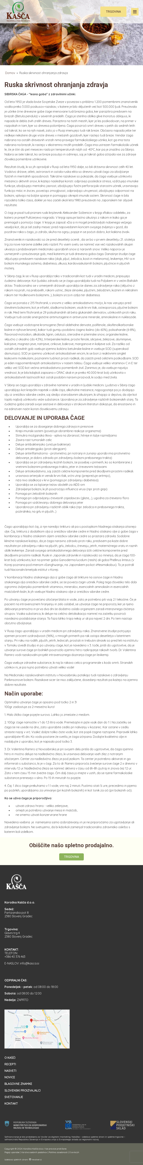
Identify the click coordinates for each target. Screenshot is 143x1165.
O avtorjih (74, 1152)
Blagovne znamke (18, 1084)
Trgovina (113, 11)
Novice (9, 1077)
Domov (10, 73)
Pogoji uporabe (11, 1152)
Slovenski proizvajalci (22, 1090)
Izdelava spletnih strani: (16, 1159)
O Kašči (9, 1057)
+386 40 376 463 (14, 956)
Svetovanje (13, 1097)
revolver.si (37, 1159)
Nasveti (10, 1071)
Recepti (10, 1064)
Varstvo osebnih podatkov (34, 1152)
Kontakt (11, 1103)
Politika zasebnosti (58, 1152)
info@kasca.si (29, 963)
